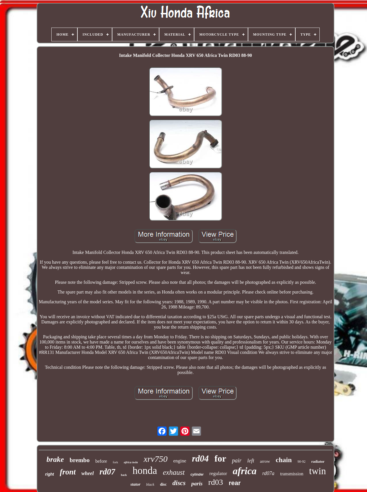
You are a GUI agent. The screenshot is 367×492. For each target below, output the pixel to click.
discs (179, 483)
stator (135, 484)
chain (284, 460)
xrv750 (155, 459)
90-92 (302, 462)
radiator (318, 461)
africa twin (131, 462)
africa (245, 471)
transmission (291, 473)
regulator (218, 473)
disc (163, 484)
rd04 (200, 459)
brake (55, 459)
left (250, 461)
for (220, 458)
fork (115, 462)
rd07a (268, 473)
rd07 (107, 471)
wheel (87, 473)
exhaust (174, 472)
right (49, 474)
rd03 (215, 482)
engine (179, 461)
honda (144, 470)
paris (196, 484)
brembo (80, 460)
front (68, 472)
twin (317, 471)
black (150, 484)
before (101, 461)
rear (235, 483)
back (124, 474)
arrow (265, 461)
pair (236, 460)
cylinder (197, 474)
